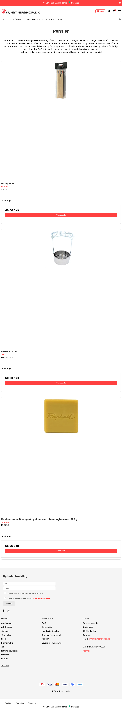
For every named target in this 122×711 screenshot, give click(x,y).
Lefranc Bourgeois (9, 651)
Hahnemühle (7, 643)
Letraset (5, 654)
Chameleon (6, 635)
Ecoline (4, 639)
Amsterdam (6, 623)
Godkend (9, 604)
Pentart (4, 658)
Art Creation (6, 627)
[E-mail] (29, 588)
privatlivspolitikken (41, 598)
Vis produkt (61, 215)
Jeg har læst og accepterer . (29, 598)
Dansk (100, 11)
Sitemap (86, 651)
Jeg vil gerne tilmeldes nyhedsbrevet (32, 592)
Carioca (5, 631)
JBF (2, 647)
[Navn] (29, 583)
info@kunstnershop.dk (99, 639)
